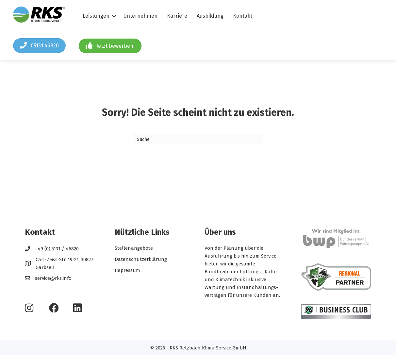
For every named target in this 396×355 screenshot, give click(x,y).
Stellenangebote (134, 248)
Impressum (127, 270)
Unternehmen (140, 16)
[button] (39, 45)
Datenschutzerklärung (141, 259)
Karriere (177, 16)
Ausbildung (210, 16)
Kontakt (242, 16)
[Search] (198, 139)
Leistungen (96, 16)
